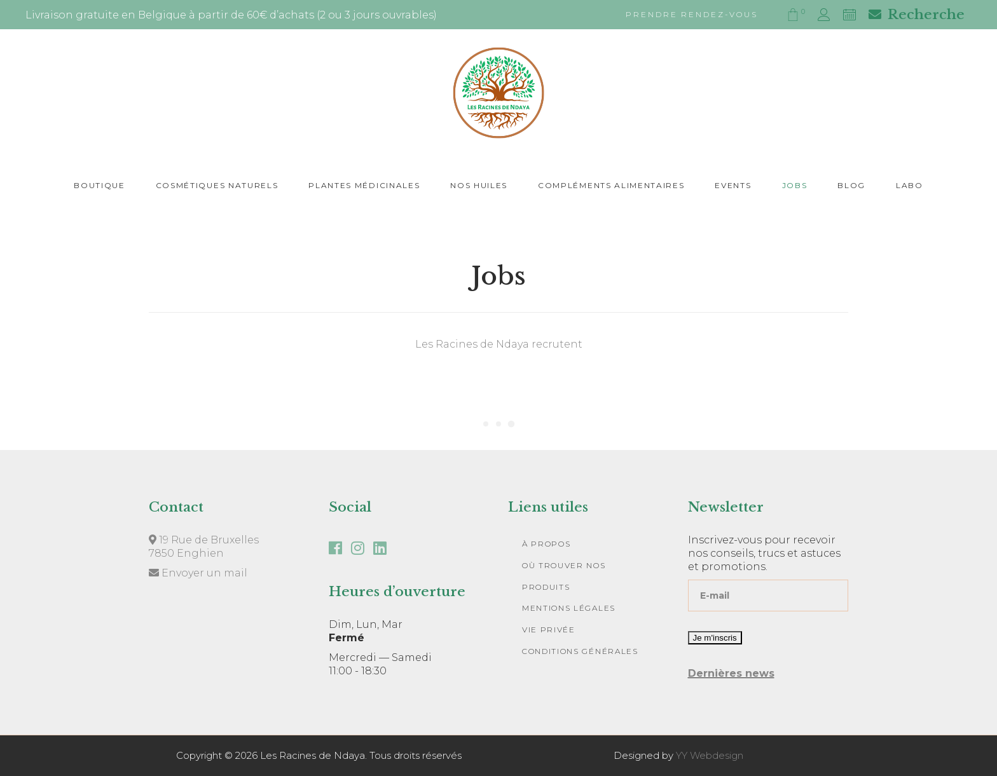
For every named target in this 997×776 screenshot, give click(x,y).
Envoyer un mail (198, 573)
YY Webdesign (709, 755)
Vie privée (548, 629)
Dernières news (731, 673)
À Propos (546, 543)
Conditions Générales (580, 651)
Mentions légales (568, 608)
